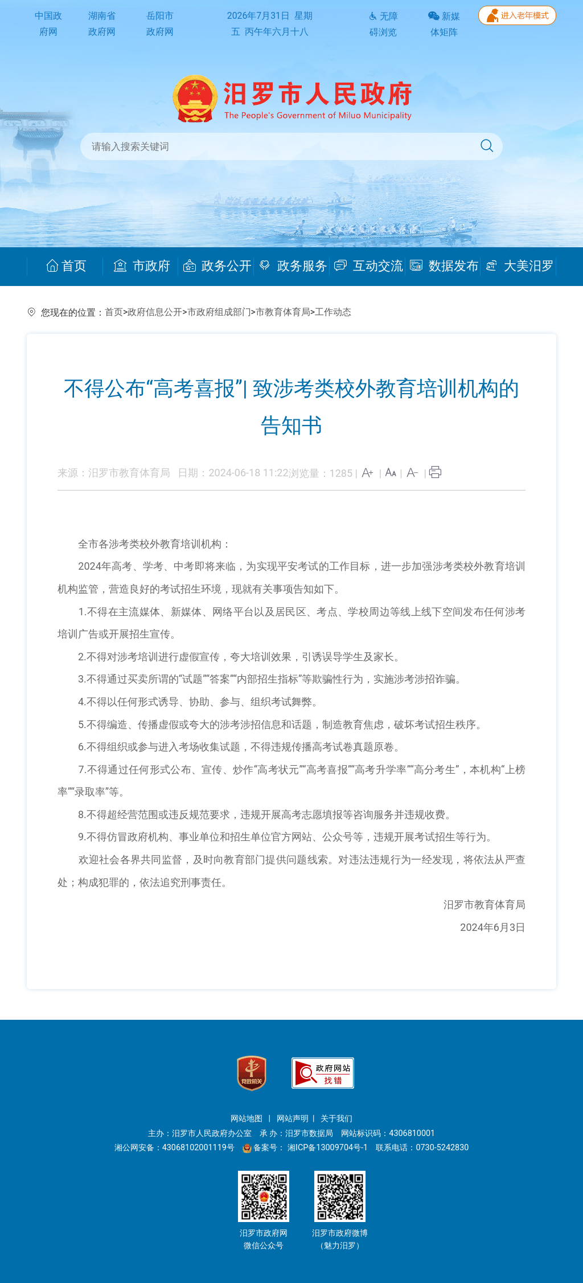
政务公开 (217, 266)
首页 (66, 266)
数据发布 (444, 266)
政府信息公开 (155, 312)
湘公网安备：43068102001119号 (174, 1148)
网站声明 (293, 1118)
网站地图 (248, 1118)
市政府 (142, 266)
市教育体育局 (283, 312)
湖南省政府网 (102, 24)
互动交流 (369, 266)
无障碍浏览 (383, 24)
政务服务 (292, 266)
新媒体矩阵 (444, 24)
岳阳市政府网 (160, 24)
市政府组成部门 (219, 312)
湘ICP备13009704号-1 (329, 1148)
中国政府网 (48, 24)
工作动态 (333, 312)
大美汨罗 (519, 266)
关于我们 (336, 1118)
